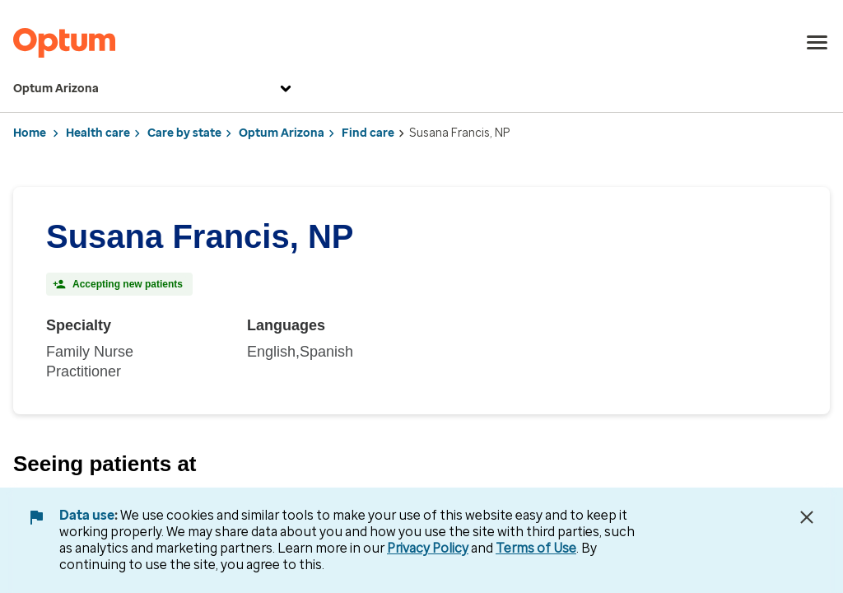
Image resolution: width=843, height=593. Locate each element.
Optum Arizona (154, 89)
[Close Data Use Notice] (807, 517)
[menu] (817, 43)
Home (29, 133)
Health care (98, 133)
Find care (368, 133)
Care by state (184, 133)
